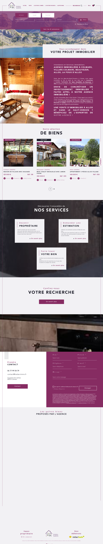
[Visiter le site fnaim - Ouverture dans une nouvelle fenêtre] (70, 537)
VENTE (30, 5)
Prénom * (82, 354)
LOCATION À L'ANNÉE (38, 5)
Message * (57, 372)
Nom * (55, 354)
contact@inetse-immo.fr (16, 374)
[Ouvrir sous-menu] (43, 5)
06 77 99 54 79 (13, 370)
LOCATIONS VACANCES (50, 5)
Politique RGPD (73, 540)
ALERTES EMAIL (60, 5)
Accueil (25, 5)
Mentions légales (58, 540)
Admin (63, 540)
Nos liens (68, 540)
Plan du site (50, 540)
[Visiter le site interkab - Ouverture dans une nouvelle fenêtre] (78, 537)
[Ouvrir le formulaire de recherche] (83, 20)
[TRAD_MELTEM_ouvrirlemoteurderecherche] (77, 6)
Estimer (48, 15)
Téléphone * (58, 363)
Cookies (78, 540)
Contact (101, 162)
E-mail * (82, 363)
